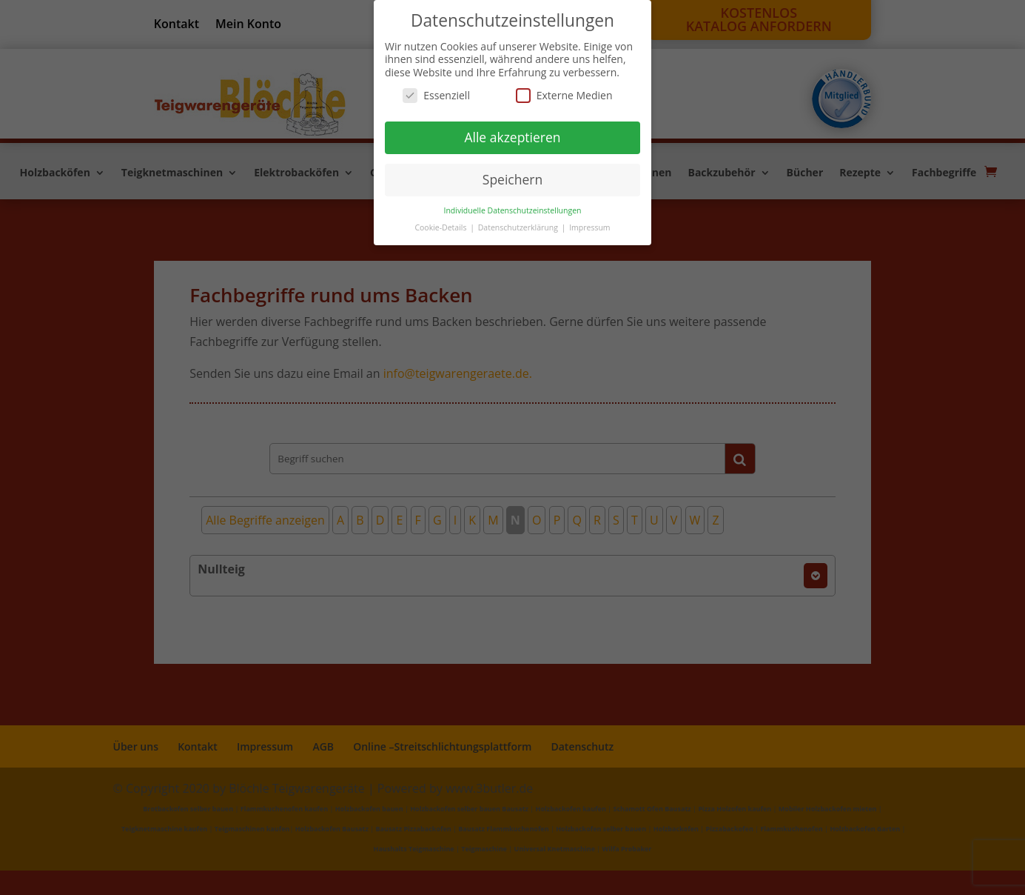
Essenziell (436, 95)
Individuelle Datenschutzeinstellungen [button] (513, 210)
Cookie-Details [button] (441, 227)
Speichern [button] (512, 179)
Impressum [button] (589, 227)
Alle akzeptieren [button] (512, 137)
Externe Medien (564, 95)
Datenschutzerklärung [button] (519, 227)
